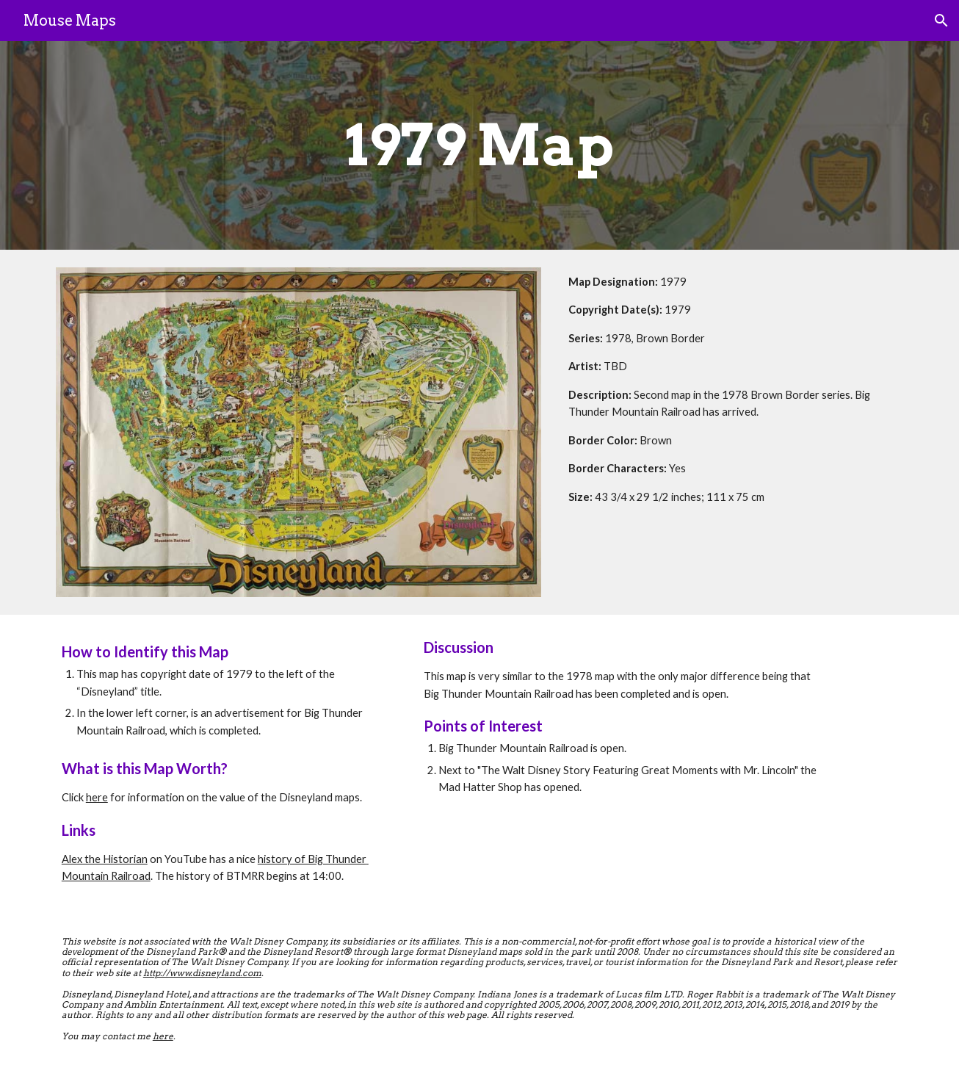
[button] (941, 20)
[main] (479, 145)
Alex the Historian (105, 859)
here (97, 797)
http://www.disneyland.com (202, 972)
